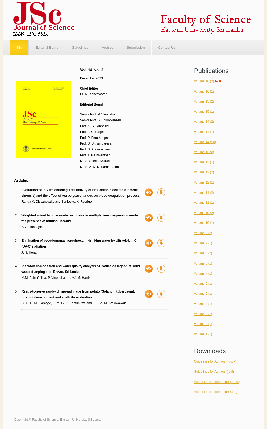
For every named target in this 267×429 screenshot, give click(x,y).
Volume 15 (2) (204, 101)
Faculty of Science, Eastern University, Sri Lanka (66, 419)
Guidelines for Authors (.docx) (215, 361)
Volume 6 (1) (203, 284)
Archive (107, 47)
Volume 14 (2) (204, 122)
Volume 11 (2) (204, 193)
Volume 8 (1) (203, 263)
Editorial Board (46, 47)
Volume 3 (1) (203, 314)
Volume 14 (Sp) (205, 142)
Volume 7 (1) (203, 273)
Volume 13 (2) (204, 152)
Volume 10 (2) (204, 213)
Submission (136, 47)
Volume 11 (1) (204, 203)
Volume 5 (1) (203, 294)
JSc (19, 47)
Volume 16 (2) (204, 81)
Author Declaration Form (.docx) (217, 382)
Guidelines (80, 47)
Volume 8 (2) (203, 253)
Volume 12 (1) (204, 182)
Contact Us (166, 47)
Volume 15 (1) (204, 112)
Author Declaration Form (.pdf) (215, 392)
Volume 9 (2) (203, 233)
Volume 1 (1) (203, 334)
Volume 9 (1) (203, 243)
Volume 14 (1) (204, 132)
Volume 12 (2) (204, 172)
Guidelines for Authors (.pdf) (214, 372)
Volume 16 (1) (204, 91)
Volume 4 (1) (203, 304)
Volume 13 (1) (204, 162)
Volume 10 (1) (204, 223)
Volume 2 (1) (203, 324)
